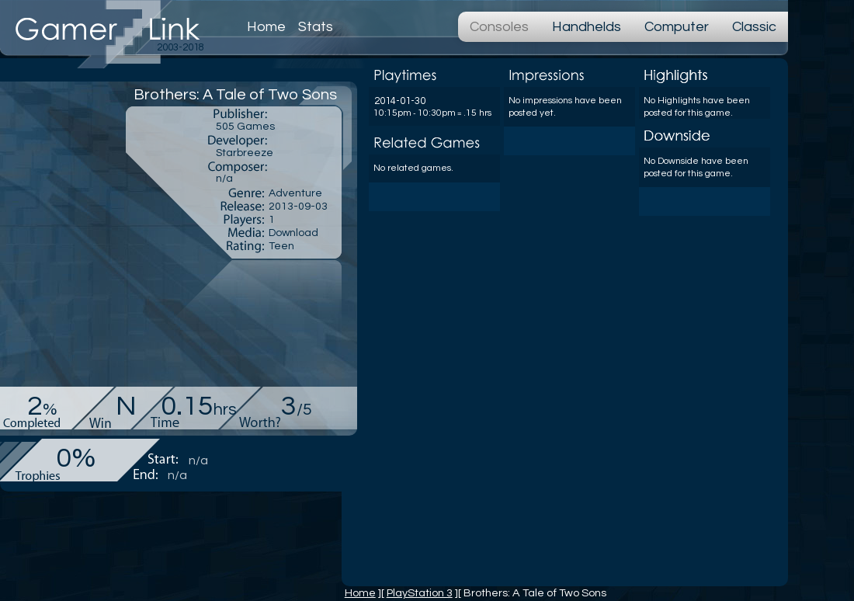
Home (266, 27)
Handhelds (586, 26)
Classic (754, 26)
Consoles (499, 26)
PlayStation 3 (420, 593)
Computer (676, 26)
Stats (315, 27)
